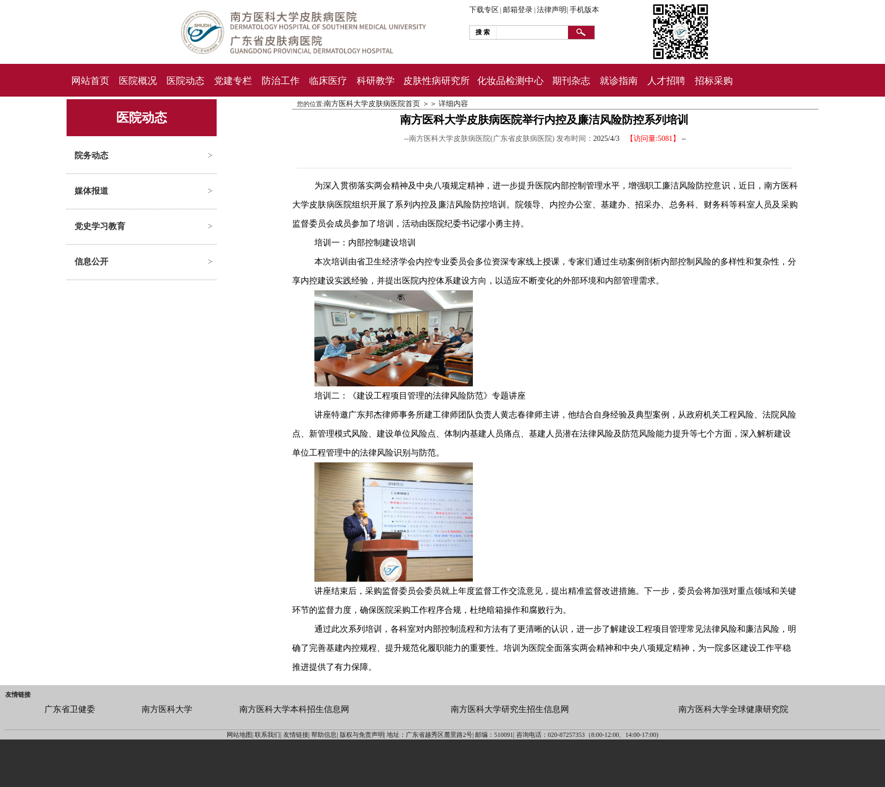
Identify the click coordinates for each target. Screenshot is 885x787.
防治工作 (281, 80)
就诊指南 (619, 80)
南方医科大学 (167, 709)
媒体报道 (91, 190)
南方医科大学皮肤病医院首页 (372, 104)
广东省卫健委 (69, 709)
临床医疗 (328, 80)
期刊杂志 (571, 80)
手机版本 (584, 10)
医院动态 (185, 80)
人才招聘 (666, 80)
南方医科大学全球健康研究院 (733, 709)
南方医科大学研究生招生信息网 (510, 709)
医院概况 (138, 80)
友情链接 (18, 694)
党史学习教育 (99, 226)
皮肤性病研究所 (436, 80)
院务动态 (91, 155)
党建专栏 (233, 80)
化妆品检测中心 (510, 80)
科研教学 (376, 80)
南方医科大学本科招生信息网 (294, 709)
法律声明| (552, 10)
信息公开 (91, 261)
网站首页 (90, 80)
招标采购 (714, 80)
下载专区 (484, 10)
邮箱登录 (518, 10)
